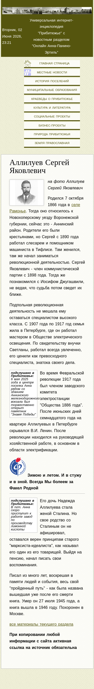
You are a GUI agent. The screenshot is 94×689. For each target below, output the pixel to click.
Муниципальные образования (52, 89)
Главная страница (52, 63)
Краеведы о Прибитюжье (52, 98)
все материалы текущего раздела (41, 624)
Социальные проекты (52, 116)
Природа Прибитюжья (52, 134)
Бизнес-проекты (52, 125)
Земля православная (52, 143)
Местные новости (52, 72)
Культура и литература (52, 107)
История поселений (52, 81)
